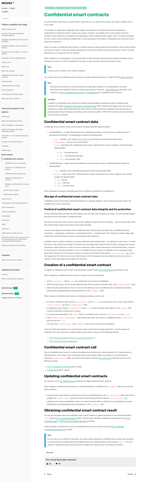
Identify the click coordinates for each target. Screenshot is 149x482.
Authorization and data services (12, 233)
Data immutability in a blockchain (12, 125)
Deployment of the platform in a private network (14, 53)
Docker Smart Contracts (11, 190)
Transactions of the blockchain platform (15, 203)
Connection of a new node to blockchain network (15, 136)
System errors (6, 62)
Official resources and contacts (12, 260)
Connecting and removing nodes (12, 94)
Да (50, 464)
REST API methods (8, 71)
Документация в (10, 293)
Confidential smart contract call (15, 173)
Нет (59, 464)
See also (90, 453)
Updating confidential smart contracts (14, 179)
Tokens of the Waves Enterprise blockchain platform (12, 130)
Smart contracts (7, 154)
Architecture (6, 116)
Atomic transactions (8, 207)
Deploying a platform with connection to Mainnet (15, 47)
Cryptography (6, 216)
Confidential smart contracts (13, 159)
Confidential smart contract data (15, 163)
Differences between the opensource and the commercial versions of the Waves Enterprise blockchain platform (15, 239)
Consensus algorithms (9, 212)
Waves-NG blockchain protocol (12, 121)
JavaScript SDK (7, 81)
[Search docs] (15, 18)
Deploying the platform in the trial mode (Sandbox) (15, 40)
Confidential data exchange (11, 86)
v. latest (4, 12)
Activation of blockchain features (12, 142)
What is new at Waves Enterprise (13, 279)
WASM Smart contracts (11, 194)
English (12, 8)
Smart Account (6, 199)
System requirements (9, 29)
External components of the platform (14, 245)
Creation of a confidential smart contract (15, 168)
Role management (8, 90)
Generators (5, 229)
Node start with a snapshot (10, 98)
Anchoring (5, 146)
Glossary (5, 274)
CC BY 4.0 (14, 298)
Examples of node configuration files (14, 58)
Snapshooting (6, 150)
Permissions (6, 220)
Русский (4, 8)
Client (3, 224)
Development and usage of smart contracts (13, 76)
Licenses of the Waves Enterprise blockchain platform (13, 34)
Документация (10, 288)
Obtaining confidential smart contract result (17, 185)
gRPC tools (5, 67)
